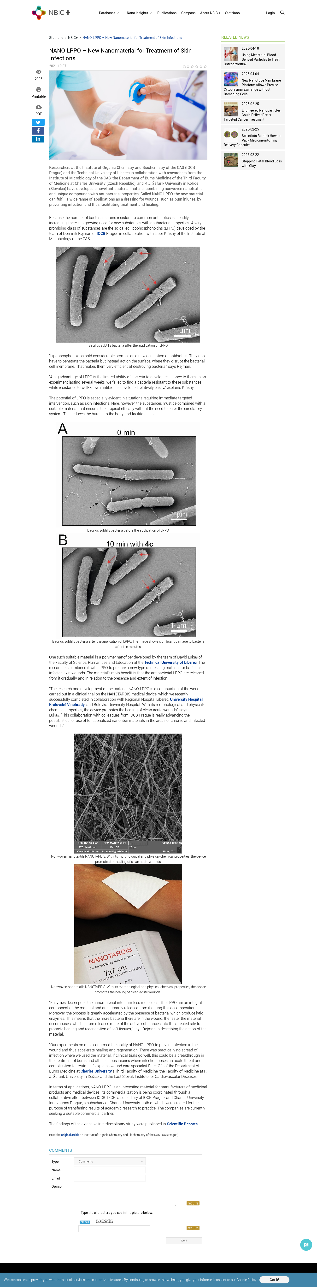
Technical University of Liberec (170, 662)
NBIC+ (73, 37)
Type (55, 1161)
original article (70, 1135)
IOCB (101, 233)
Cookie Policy (246, 1279)
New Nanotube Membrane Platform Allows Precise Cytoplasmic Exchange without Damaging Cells (252, 87)
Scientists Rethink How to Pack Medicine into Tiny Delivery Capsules (252, 140)
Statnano (56, 37)
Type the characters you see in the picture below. (117, 1212)
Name (56, 1170)
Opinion (58, 1186)
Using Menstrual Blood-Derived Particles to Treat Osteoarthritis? (252, 59)
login (270, 13)
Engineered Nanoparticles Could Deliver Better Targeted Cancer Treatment (252, 115)
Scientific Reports (182, 1124)
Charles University (96, 1071)
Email (56, 1178)
